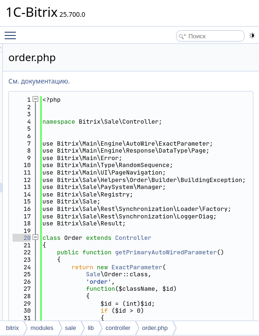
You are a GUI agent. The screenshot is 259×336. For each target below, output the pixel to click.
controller (117, 327)
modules (41, 327)
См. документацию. (155, 81)
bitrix (12, 327)
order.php (155, 327)
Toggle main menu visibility (12, 31)
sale (70, 327)
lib (91, 327)
